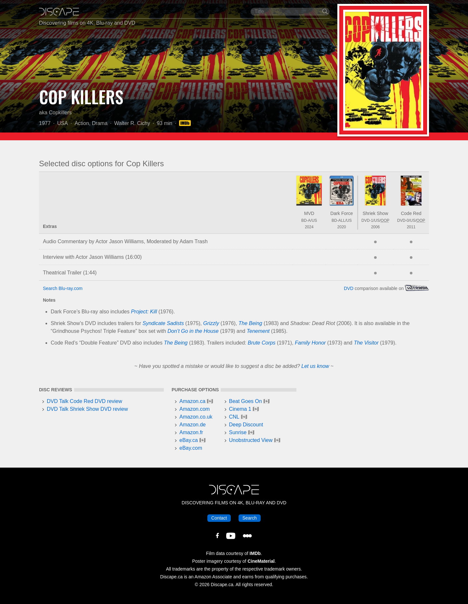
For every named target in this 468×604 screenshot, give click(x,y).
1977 (45, 123)
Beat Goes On (245, 401)
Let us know (315, 366)
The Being (250, 323)
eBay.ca (188, 440)
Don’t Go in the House (192, 331)
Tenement (258, 331)
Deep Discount (246, 424)
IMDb (255, 553)
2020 (341, 227)
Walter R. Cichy (132, 123)
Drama (100, 123)
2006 (375, 227)
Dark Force (342, 213)
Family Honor (310, 343)
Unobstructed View (251, 440)
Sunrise (238, 432)
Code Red (411, 213)
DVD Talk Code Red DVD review (84, 401)
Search (249, 518)
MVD (309, 213)
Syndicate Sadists (163, 323)
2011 (411, 227)
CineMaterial (261, 561)
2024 (309, 227)
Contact (219, 518)
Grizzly (211, 323)
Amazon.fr (191, 432)
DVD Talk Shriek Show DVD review (87, 409)
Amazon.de (192, 424)
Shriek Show (375, 213)
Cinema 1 (240, 409)
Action (81, 123)
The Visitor (366, 343)
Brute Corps (261, 343)
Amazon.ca (192, 401)
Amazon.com (194, 409)
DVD (349, 288)
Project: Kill (144, 311)
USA (62, 123)
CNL (234, 417)
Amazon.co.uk (195, 417)
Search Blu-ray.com (63, 288)
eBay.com (190, 448)
